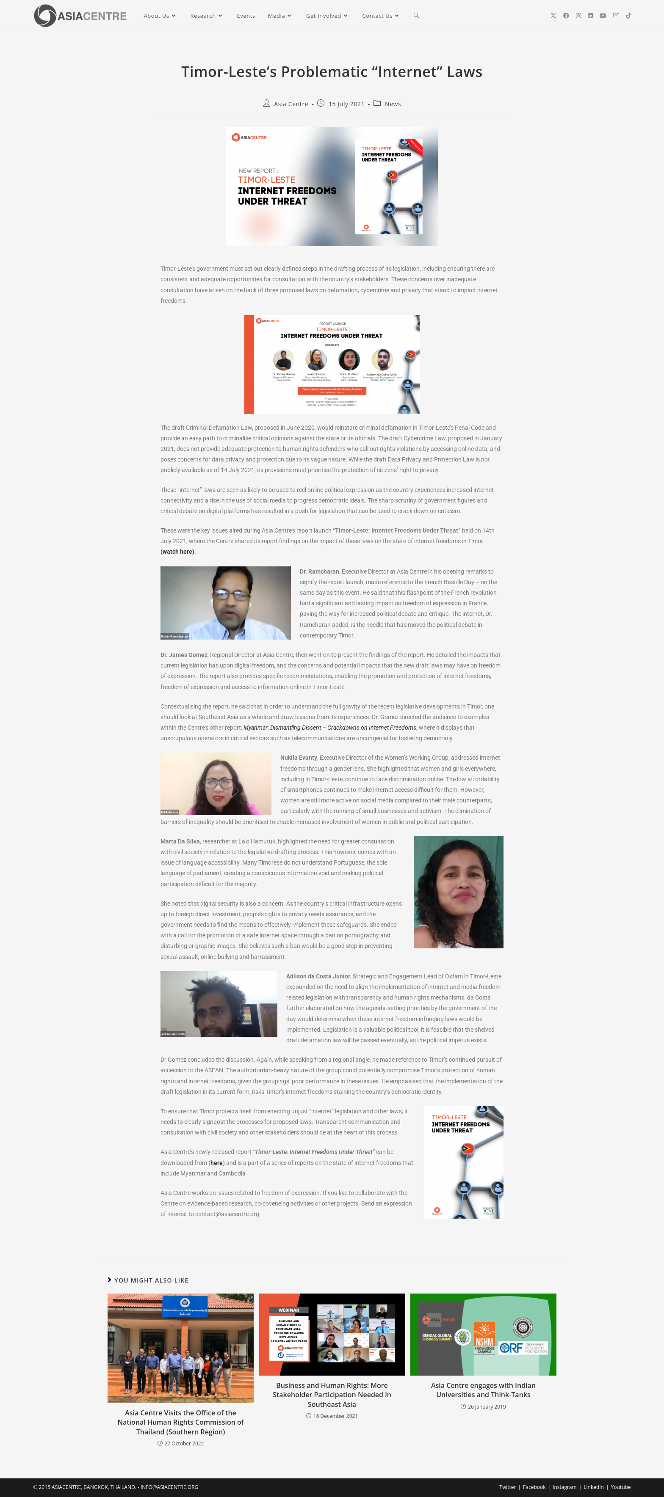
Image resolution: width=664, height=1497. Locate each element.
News (393, 104)
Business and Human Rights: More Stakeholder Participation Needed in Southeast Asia (332, 1395)
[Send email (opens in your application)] (616, 15)
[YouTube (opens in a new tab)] (603, 16)
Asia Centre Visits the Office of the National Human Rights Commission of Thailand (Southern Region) (180, 1422)
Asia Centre (291, 104)
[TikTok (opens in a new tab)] (628, 16)
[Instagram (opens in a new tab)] (578, 16)
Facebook (534, 1487)
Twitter (507, 1487)
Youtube (621, 1487)
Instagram (565, 1487)
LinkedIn (594, 1487)
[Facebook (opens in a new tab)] (566, 16)
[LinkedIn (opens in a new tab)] (590, 16)
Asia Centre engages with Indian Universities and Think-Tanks (483, 1390)
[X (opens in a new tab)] (553, 16)
